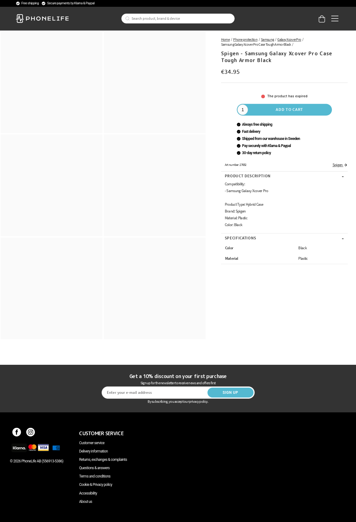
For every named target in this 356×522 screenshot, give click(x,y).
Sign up (230, 392)
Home (225, 39)
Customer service (91, 443)
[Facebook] (16, 433)
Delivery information (93, 451)
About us (85, 501)
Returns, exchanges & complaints (103, 459)
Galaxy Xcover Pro (289, 39)
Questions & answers (94, 468)
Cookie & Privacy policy (95, 484)
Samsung (267, 39)
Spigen (340, 164)
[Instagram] (30, 433)
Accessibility (88, 493)
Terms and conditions (94, 476)
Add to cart (289, 109)
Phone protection (245, 39)
